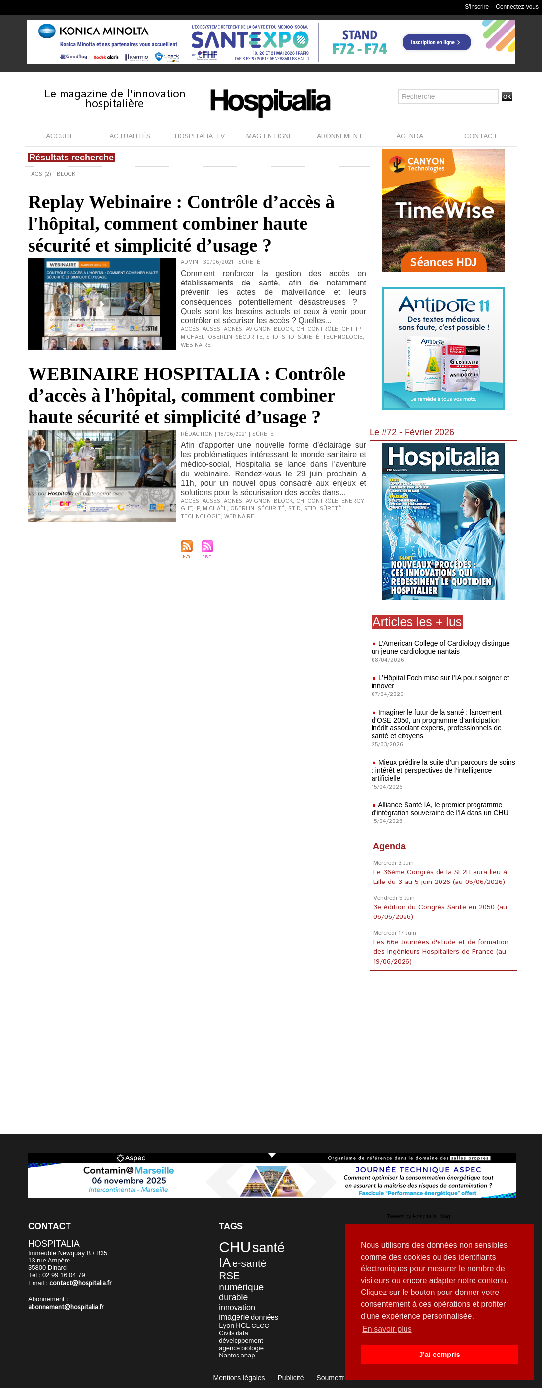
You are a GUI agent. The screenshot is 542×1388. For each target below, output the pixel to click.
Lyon (226, 1325)
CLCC (260, 1325)
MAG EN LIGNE (269, 136)
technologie (343, 337)
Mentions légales (240, 1378)
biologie (252, 1348)
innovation (237, 1307)
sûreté (308, 337)
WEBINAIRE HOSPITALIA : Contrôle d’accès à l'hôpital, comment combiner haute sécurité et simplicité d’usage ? (186, 395)
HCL (243, 1325)
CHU (235, 1247)
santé (268, 1247)
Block (283, 329)
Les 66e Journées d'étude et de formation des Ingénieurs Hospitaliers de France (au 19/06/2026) (440, 952)
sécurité (249, 337)
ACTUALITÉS (129, 136)
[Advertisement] (443, 1054)
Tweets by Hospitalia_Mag (418, 1216)
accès (190, 329)
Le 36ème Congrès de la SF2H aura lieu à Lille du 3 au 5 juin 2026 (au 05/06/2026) (440, 877)
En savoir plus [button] (387, 1329)
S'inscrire (477, 6)
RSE (229, 1275)
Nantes (229, 1355)
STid (272, 337)
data (242, 1333)
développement (241, 1340)
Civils (226, 1333)
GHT (346, 329)
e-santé (249, 1263)
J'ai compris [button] (439, 1354)
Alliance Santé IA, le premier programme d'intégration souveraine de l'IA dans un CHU (440, 809)
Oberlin (220, 337)
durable (233, 1297)
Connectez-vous (517, 6)
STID (288, 337)
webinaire (196, 345)
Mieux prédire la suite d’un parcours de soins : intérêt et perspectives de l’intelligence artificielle (443, 770)
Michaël (192, 337)
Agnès (233, 329)
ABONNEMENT (340, 136)
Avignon (258, 329)
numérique (241, 1287)
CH (300, 329)
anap (247, 1355)
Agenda (389, 846)
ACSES (211, 329)
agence (229, 1348)
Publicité (292, 1378)
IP (358, 329)
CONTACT (481, 136)
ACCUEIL (59, 136)
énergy (352, 501)
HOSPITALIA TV (200, 136)
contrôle (322, 329)
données (264, 1317)
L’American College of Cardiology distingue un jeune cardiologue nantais (441, 647)
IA (225, 1262)
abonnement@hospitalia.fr (66, 1307)
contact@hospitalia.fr (80, 1283)
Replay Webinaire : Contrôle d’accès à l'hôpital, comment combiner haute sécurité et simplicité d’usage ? (181, 223)
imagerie (234, 1316)
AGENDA (409, 136)
